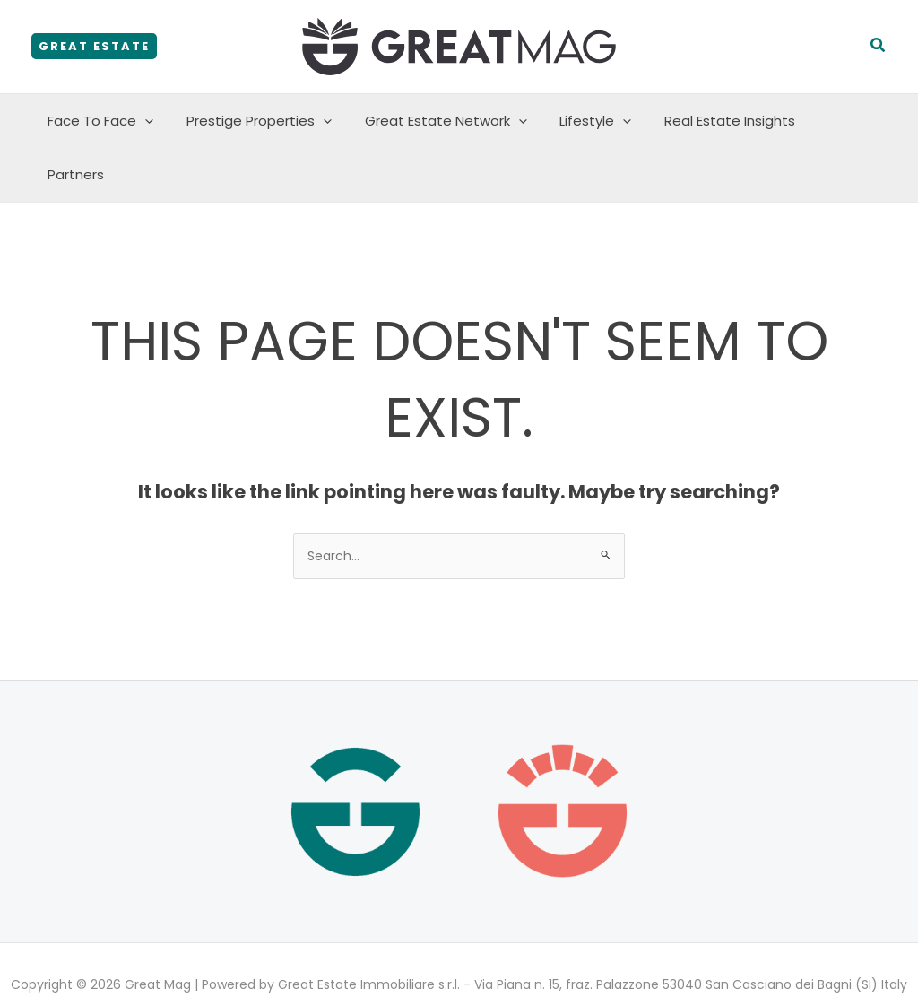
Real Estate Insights (713, 120)
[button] (94, 46)
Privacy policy (412, 954)
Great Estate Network (441, 121)
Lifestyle (585, 121)
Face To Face (108, 121)
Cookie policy (507, 954)
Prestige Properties (260, 121)
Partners (834, 120)
